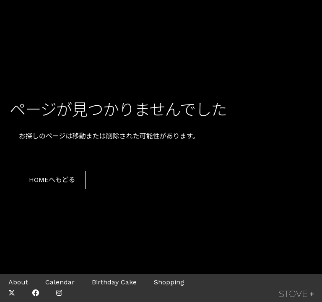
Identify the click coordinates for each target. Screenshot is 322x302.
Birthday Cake (114, 282)
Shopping (169, 282)
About (18, 282)
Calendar (60, 282)
